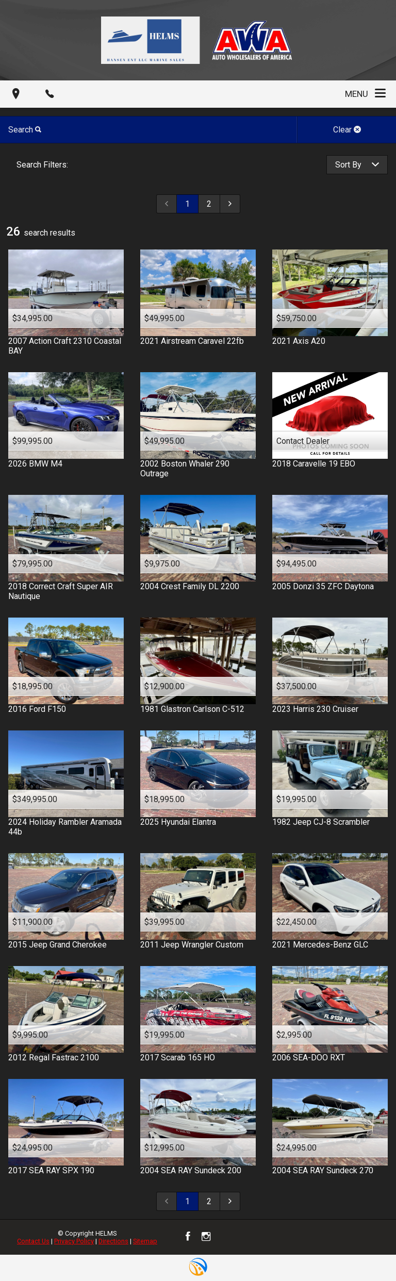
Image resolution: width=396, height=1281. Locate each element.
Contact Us (33, 1241)
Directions (113, 1241)
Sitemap (145, 1241)
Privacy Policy (74, 1241)
